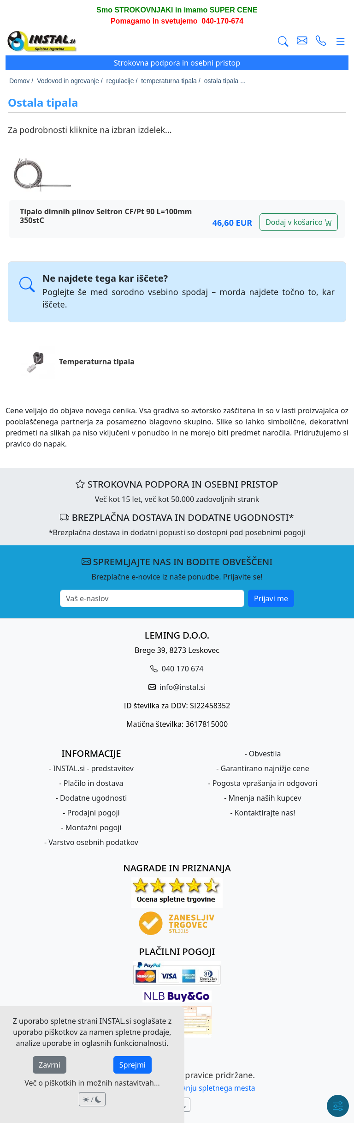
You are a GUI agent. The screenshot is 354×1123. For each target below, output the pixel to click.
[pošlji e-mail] (302, 41)
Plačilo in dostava (94, 783)
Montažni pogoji (93, 827)
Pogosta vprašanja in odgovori (265, 783)
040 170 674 (182, 669)
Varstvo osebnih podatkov (93, 842)
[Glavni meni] (340, 41)
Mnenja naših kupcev (265, 798)
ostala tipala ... (225, 81)
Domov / (21, 81)
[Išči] (283, 41)
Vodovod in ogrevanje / (69, 81)
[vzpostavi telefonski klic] (321, 41)
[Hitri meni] (338, 1106)
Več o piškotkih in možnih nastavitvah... (92, 1083)
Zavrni (49, 1065)
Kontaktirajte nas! (265, 813)
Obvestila (265, 754)
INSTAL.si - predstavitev (93, 768)
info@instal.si (182, 687)
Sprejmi (132, 1065)
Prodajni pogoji (93, 813)
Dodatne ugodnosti (93, 798)
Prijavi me (271, 598)
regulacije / (122, 81)
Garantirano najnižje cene (265, 768)
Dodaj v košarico (299, 222)
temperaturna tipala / (170, 81)
